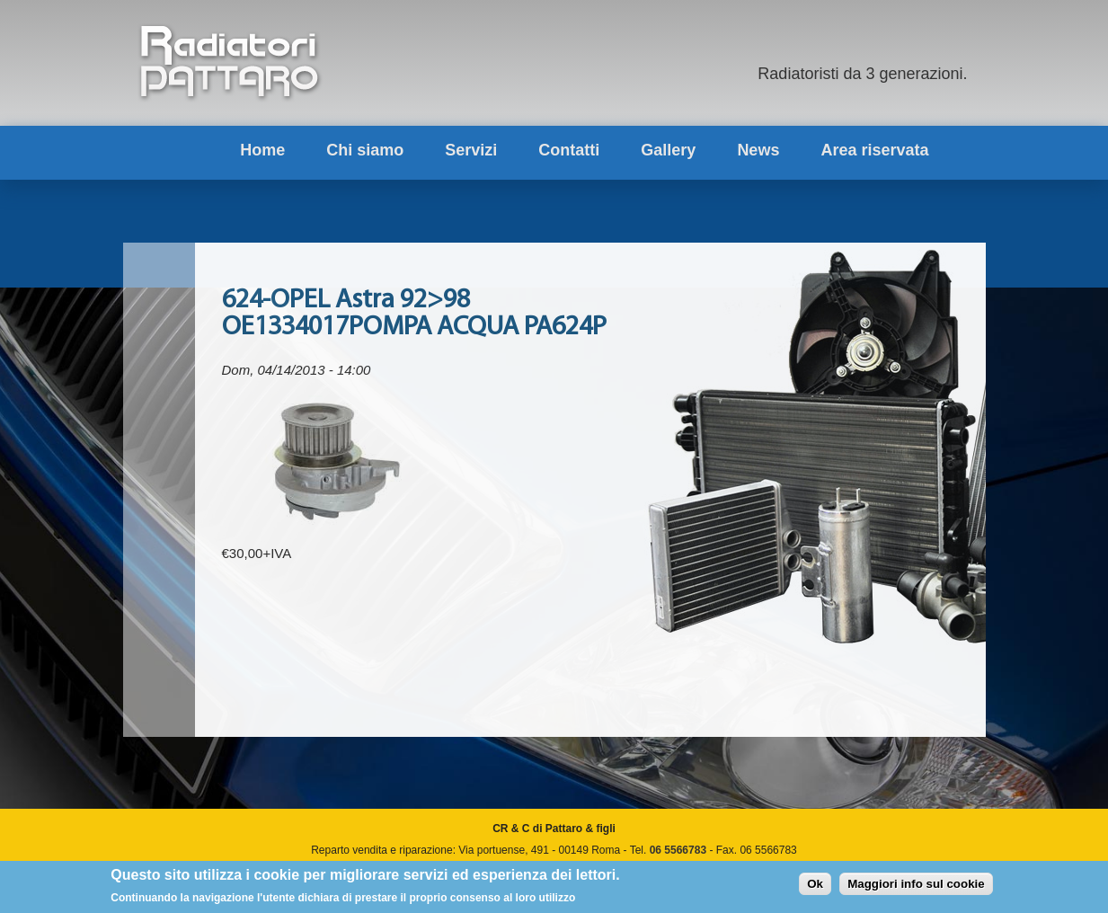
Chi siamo (364, 150)
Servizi (471, 150)
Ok (815, 886)
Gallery (668, 150)
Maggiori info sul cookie (916, 886)
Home (262, 150)
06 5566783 (678, 850)
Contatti (568, 150)
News (758, 150)
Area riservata (874, 150)
